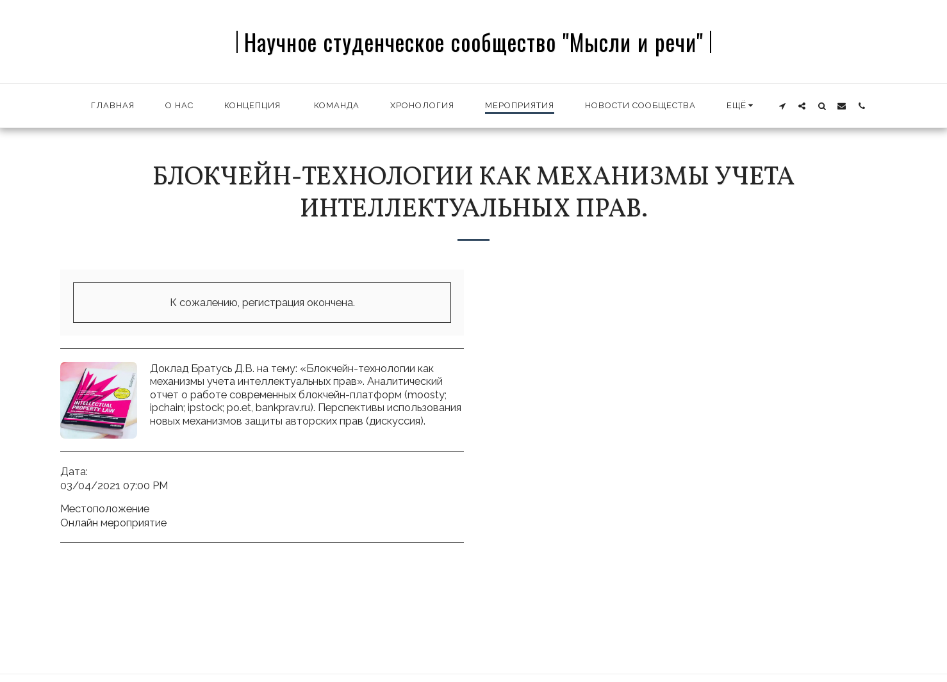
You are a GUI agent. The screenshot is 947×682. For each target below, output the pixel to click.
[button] (782, 105)
